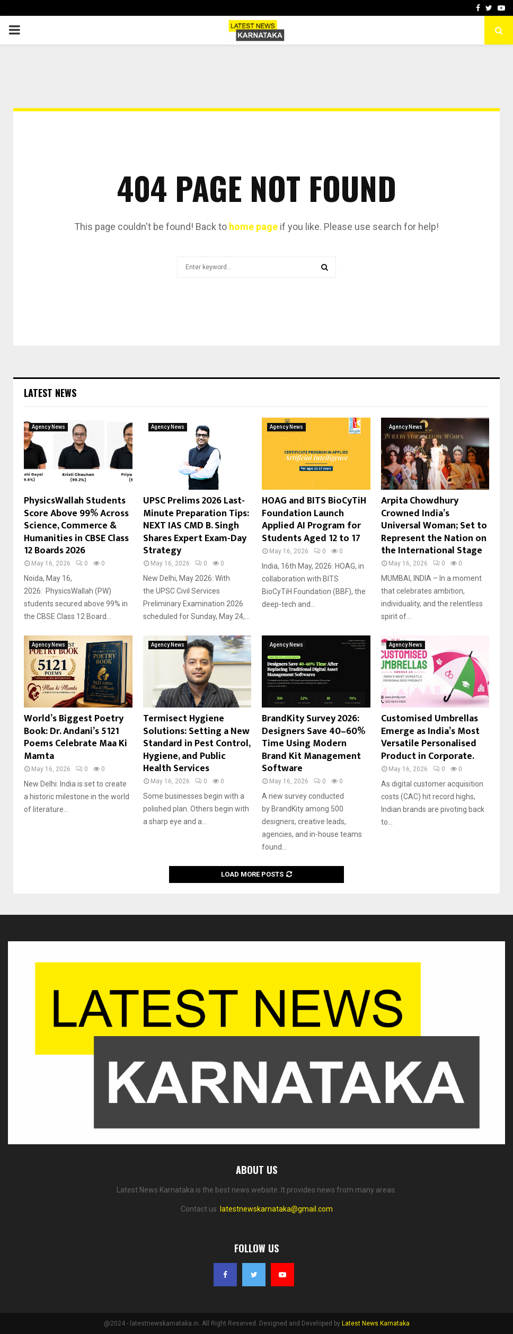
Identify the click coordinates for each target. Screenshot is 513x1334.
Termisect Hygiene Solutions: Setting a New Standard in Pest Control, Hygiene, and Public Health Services (196, 743)
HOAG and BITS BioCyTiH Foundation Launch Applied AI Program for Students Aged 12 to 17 (314, 519)
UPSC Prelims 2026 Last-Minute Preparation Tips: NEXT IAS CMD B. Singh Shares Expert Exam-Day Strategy (196, 526)
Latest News (50, 393)
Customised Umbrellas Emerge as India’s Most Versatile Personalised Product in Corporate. (430, 737)
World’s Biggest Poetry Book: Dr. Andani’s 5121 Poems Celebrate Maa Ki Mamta (75, 737)
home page (253, 226)
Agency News (48, 427)
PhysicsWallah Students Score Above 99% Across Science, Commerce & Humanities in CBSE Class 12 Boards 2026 (76, 526)
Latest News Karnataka (376, 1323)
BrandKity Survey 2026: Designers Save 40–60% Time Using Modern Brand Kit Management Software (313, 743)
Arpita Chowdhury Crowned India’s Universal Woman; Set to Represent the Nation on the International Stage (434, 526)
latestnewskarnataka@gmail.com (276, 1209)
